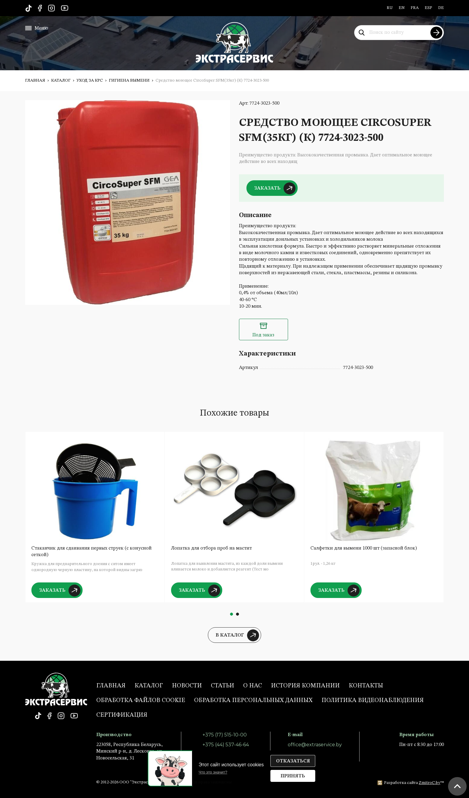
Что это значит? (213, 772)
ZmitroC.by (429, 783)
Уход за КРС (90, 80)
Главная (35, 80)
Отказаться (293, 761)
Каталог (61, 80)
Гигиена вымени (129, 80)
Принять (293, 776)
